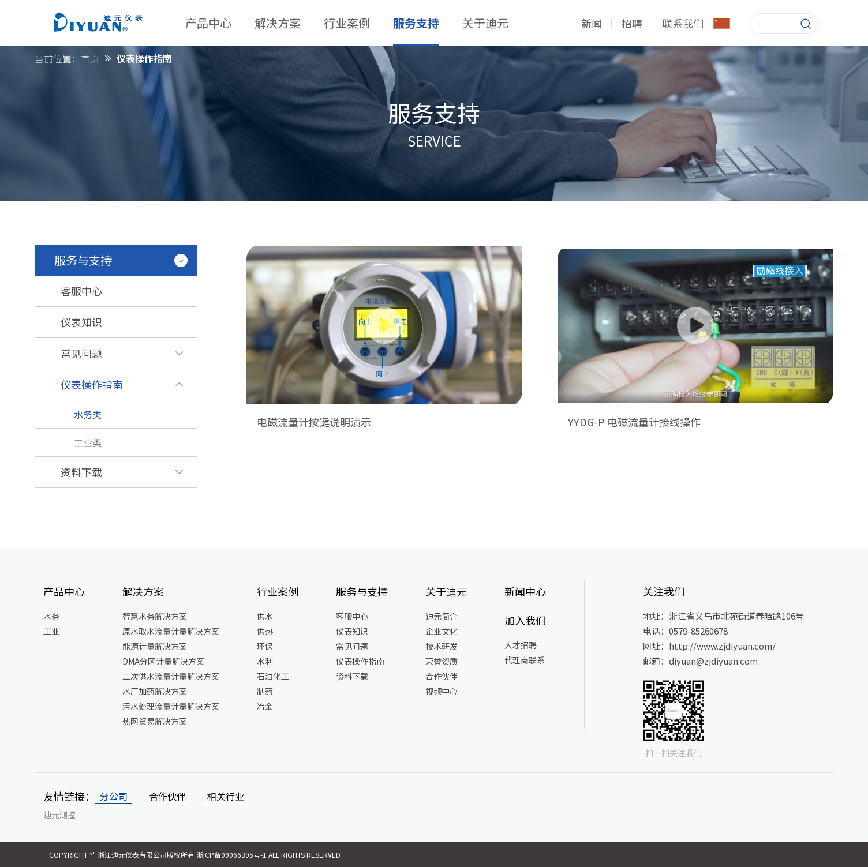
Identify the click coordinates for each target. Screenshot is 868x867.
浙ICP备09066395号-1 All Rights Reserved (268, 855)
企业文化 (441, 631)
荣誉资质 (441, 661)
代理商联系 (524, 660)
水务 (51, 616)
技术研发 (441, 646)
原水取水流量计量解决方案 (170, 631)
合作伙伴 (441, 676)
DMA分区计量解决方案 (163, 661)
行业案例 (347, 22)
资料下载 (352, 676)
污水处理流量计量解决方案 (170, 706)
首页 (90, 58)
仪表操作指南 (360, 661)
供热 (265, 631)
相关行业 (225, 796)
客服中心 (352, 616)
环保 (265, 646)
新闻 (591, 23)
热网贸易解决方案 (154, 721)
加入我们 (525, 620)
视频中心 (441, 691)
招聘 (632, 23)
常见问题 (352, 646)
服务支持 (416, 22)
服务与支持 (362, 591)
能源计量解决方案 (154, 646)
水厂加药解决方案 (154, 691)
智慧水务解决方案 (154, 616)
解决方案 (278, 22)
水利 (265, 661)
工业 (51, 631)
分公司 (114, 796)
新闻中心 (525, 591)
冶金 (265, 706)
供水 (265, 616)
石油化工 (273, 676)
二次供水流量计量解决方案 (170, 676)
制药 (265, 691)
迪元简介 (441, 616)
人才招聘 (520, 645)
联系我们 (683, 23)
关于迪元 (485, 22)
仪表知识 (352, 631)
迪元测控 (59, 814)
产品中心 (208, 22)
